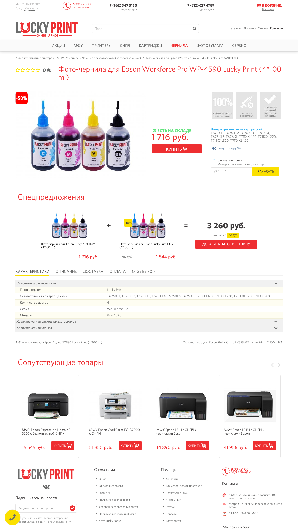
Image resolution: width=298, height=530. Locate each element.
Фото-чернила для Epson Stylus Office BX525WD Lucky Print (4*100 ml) (231, 342)
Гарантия (236, 28)
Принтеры (101, 45)
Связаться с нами (177, 493)
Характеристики (32, 271)
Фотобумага (210, 45)
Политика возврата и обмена (117, 514)
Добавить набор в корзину (226, 244)
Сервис (239, 45)
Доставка (250, 28)
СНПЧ (125, 45)
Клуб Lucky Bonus (110, 521)
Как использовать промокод (184, 486)
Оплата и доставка (111, 486)
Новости (171, 514)
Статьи (170, 507)
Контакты (276, 28)
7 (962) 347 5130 (123, 5)
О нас (102, 479)
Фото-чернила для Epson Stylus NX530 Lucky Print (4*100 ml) (60, 342)
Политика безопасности (114, 500)
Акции (58, 45)
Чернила (179, 45)
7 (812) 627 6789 (200, 5)
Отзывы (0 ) (143, 271)
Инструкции (173, 500)
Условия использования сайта (118, 507)
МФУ (78, 45)
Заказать (266, 171)
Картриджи (150, 45)
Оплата (263, 28)
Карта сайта (173, 521)
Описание (66, 271)
